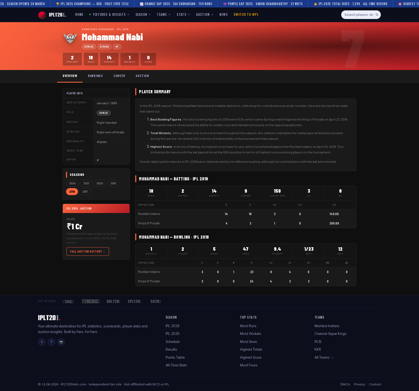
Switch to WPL (246, 14)
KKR (318, 349)
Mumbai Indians (149, 213)
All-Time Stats (176, 365)
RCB (318, 341)
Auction (142, 76)
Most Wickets (250, 333)
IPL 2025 (173, 333)
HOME (79, 14)
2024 (72, 183)
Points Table (175, 357)
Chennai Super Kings (331, 333)
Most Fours (249, 365)
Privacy (359, 384)
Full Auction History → (88, 251)
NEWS (223, 14)
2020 (99, 183)
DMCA (345, 384)
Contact (375, 384)
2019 (113, 183)
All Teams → (324, 357)
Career (119, 76)
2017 (85, 191)
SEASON (143, 14)
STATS (183, 14)
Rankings (95, 76)
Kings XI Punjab (149, 223)
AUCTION (205, 14)
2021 (86, 183)
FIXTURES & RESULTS (109, 14)
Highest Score (250, 357)
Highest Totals (251, 349)
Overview (70, 76)
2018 (72, 191)
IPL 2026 (173, 326)
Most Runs (248, 326)
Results (171, 349)
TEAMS (164, 14)
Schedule (173, 341)
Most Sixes (248, 341)
